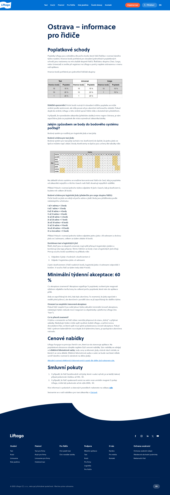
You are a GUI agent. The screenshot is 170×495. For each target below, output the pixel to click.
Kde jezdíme (83, 5)
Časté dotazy (96, 5)
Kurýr (52, 5)
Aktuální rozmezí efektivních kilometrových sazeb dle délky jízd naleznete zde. (81, 360)
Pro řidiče (71, 5)
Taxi (46, 5)
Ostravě (93, 392)
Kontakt (108, 5)
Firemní (61, 5)
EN (160, 5)
